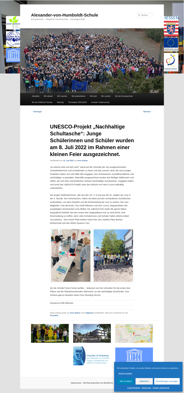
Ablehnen (144, 381)
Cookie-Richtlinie (133, 388)
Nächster (148, 112)
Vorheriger (36, 112)
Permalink (54, 315)
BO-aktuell (48, 96)
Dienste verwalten (125, 373)
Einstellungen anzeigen (167, 381)
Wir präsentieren (78, 96)
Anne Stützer (82, 161)
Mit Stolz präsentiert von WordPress (98, 383)
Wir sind (93, 96)
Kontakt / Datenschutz (161, 388)
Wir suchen (106, 96)
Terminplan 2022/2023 (77, 102)
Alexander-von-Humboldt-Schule (64, 15)
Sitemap (60, 102)
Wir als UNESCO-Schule (42, 102)
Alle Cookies (126, 381)
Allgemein (89, 313)
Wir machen (62, 96)
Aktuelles (35, 96)
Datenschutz (146, 388)
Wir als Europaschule (124, 96)
